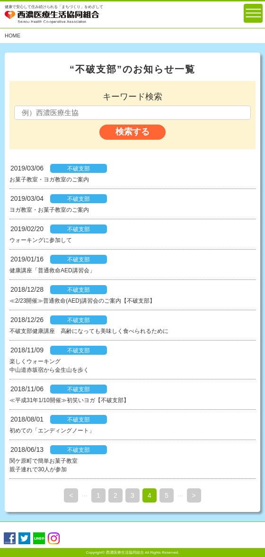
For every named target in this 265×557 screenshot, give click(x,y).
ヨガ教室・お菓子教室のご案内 (49, 210)
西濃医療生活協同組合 (125, 552)
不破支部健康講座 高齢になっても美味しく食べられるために (88, 331)
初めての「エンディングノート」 (52, 430)
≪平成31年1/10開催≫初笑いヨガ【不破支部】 (69, 400)
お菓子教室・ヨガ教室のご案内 (49, 179)
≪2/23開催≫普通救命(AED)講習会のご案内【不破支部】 (82, 300)
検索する (132, 131)
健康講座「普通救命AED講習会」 (52, 270)
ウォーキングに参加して (40, 240)
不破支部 (78, 168)
